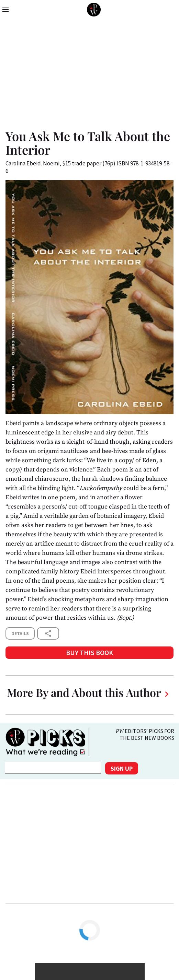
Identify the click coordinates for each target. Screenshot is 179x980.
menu (5, 9)
